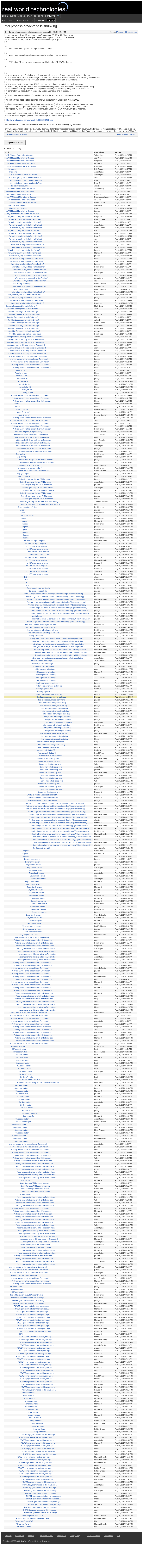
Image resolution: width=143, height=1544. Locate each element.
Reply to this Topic (14, 142)
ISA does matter (22, 1094)
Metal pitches (37, 616)
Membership (108, 1536)
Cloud (13, 16)
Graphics (31, 16)
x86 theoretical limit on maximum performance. (31, 435)
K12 (25, 577)
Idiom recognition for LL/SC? (32, 1516)
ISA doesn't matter (18, 1046)
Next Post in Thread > (126, 134)
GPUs (11, 20)
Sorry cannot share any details (38, 588)
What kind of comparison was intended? (33, 471)
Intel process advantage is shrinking (48, 686)
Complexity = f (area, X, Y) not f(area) (28, 432)
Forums (51, 20)
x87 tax (17, 404)
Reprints (31, 1536)
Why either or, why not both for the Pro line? (23, 214)
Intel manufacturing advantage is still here (40, 624)
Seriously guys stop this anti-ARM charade (34, 479)
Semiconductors (25, 20)
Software (50, 16)
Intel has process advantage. (41, 661)
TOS (118, 1536)
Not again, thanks (27, 516)
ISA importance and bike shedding (24, 1275)
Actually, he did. (20, 370)
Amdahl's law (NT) (35, 921)
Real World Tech (38, 7)
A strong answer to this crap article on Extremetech (24, 337)
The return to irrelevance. (19, 186)
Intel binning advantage (21, 284)
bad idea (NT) (28, 1116)
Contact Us (19, 1536)
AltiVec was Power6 (23, 1524)
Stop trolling (20, 454)
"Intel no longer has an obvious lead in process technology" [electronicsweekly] (53, 594)
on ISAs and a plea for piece (34, 541)
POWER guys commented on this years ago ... (28, 1298)
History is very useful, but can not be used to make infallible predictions (56, 638)
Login (5, 16)
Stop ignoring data (23, 474)
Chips (40, 16)
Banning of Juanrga (29, 1113)
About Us (8, 1536)
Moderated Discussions (126, 32)
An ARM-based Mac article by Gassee (19, 155)
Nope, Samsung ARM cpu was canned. (34, 1183)
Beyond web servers (32, 859)
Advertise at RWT (46, 1536)
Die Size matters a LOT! (42, 848)
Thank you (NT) (25, 1180)
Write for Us (61, 1536)
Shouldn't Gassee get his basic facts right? (21, 306)
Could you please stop (44, 689)
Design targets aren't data (27, 507)
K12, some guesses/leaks (37, 591)
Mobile (21, 16)
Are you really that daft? (46, 750)
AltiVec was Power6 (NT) (24, 1521)
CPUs (4, 20)
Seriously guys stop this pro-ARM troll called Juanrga (39, 502)
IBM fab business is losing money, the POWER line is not (38, 1083)
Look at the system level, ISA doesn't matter (26, 1295)
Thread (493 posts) (13, 148)
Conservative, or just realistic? (50, 756)
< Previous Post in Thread (17, 134)
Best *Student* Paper (23, 1122)
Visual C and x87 (22, 409)
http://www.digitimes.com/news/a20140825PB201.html (29, 120)
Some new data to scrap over (48, 759)
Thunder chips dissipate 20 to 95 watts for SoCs (35, 460)
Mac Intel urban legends (17, 205)
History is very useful (36, 636)
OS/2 (20, 1334)
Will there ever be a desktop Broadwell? (42, 795)
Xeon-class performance (31, 926)
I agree (21, 510)
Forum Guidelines (93, 1536)
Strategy (40, 20)
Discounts (12, 169)
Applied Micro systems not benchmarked (35, 1245)
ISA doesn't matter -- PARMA (29, 1080)
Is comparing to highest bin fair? (29, 465)
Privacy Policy (75, 1536)
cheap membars (28, 1393)
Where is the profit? (21, 289)
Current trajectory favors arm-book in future (25, 178)
